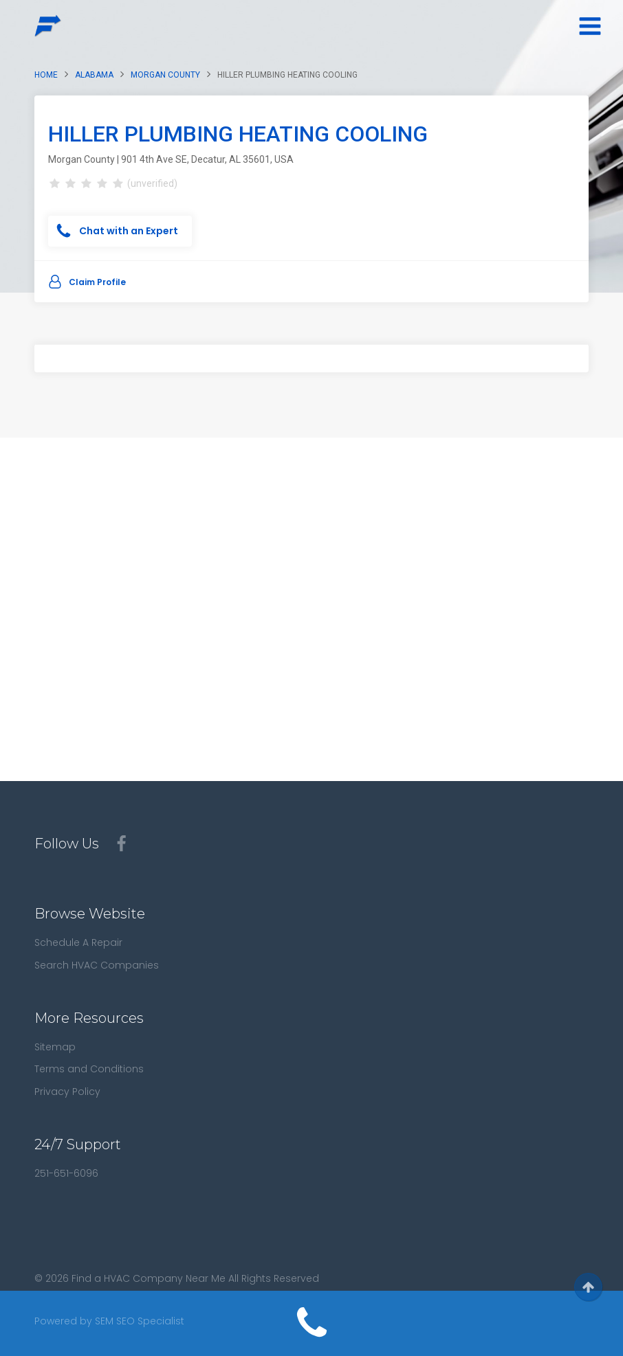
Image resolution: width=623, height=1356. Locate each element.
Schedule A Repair (78, 942)
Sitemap (55, 1047)
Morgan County (165, 75)
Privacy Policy (67, 1091)
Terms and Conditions (89, 1069)
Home (46, 75)
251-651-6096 (66, 1173)
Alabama (94, 75)
